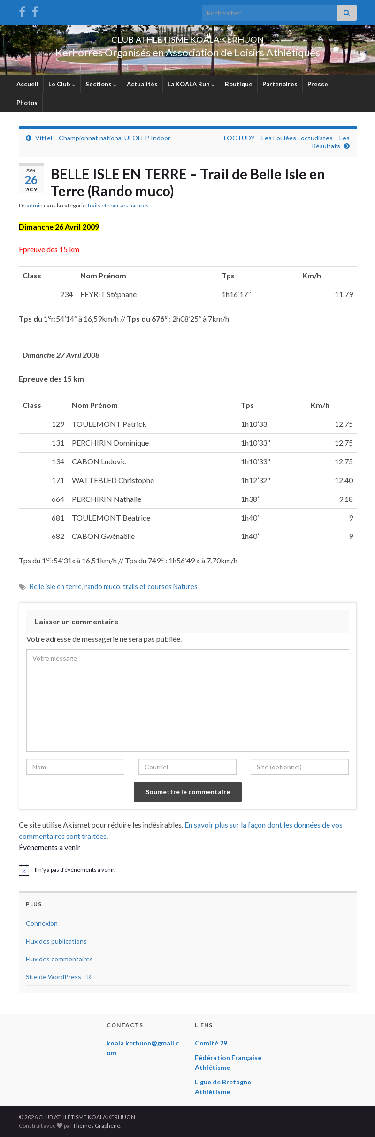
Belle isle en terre (56, 587)
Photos (27, 103)
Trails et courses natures (118, 205)
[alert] (188, 870)
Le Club (62, 84)
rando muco (102, 587)
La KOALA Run (191, 84)
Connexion (42, 923)
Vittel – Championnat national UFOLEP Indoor (102, 138)
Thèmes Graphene (96, 1125)
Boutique (239, 84)
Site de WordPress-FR (58, 977)
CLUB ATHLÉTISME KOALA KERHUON (188, 37)
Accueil (27, 84)
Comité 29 (211, 1043)
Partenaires (280, 84)
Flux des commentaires (59, 959)
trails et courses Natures (160, 587)
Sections (101, 84)
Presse (317, 84)
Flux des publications (56, 941)
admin (35, 205)
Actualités (142, 84)
